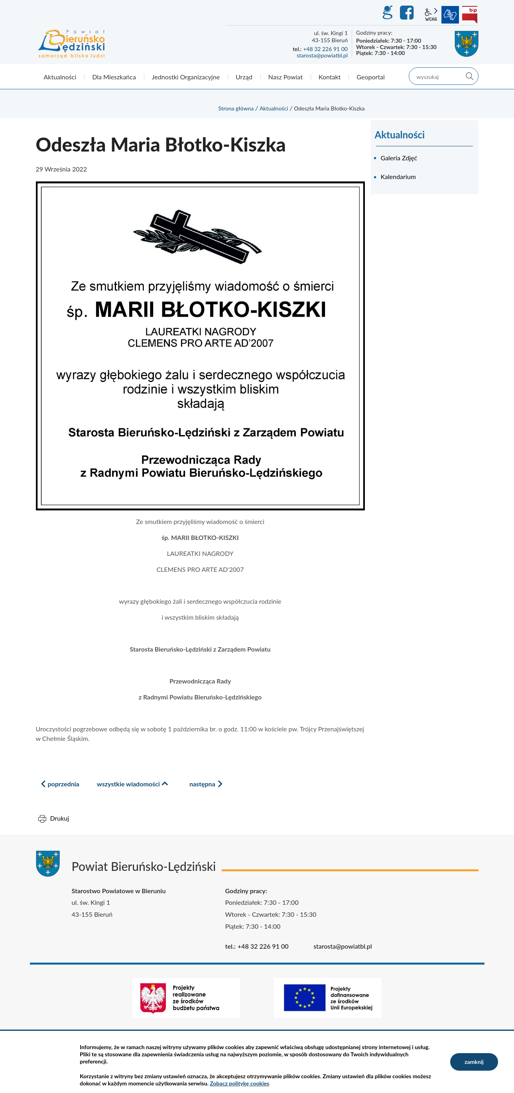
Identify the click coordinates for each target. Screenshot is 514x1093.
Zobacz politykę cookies (239, 1083)
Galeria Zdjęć (399, 157)
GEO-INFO (387, 13)
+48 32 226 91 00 (325, 49)
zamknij (474, 1061)
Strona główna (236, 108)
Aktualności (274, 108)
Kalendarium (398, 176)
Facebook (408, 13)
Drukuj (59, 818)
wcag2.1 (431, 15)
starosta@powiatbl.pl (322, 55)
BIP (470, 15)
